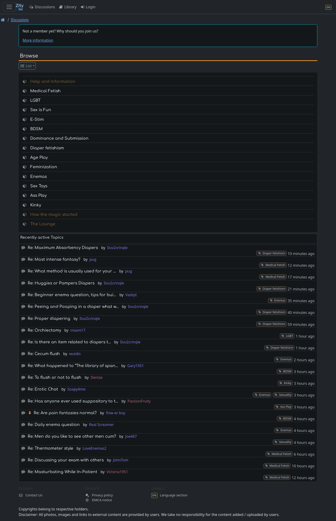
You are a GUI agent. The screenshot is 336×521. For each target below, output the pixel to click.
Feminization (43, 167)
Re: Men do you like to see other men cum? (72, 436)
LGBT (35, 100)
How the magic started (53, 214)
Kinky (35, 205)
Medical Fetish (45, 91)
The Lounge (42, 224)
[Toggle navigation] (9, 7)
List (26, 65)
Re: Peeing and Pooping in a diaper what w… (73, 306)
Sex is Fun (40, 110)
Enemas (38, 176)
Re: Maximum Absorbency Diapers (63, 248)
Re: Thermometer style (50, 448)
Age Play (39, 157)
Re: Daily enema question (54, 425)
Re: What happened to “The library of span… (73, 366)
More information (38, 40)
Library (67, 6)
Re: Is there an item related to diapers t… (69, 342)
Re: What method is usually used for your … (72, 271)
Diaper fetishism (47, 148)
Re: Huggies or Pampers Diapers (61, 283)
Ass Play (38, 195)
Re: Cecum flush (44, 354)
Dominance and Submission (59, 138)
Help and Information (52, 81)
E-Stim (37, 119)
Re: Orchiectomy (44, 330)
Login (88, 6)
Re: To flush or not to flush (54, 377)
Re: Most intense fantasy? (54, 259)
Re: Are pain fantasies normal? (65, 413)
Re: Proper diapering (49, 318)
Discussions (42, 6)
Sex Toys (38, 186)
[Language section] (328, 7)
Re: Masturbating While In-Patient (62, 472)
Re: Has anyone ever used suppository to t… (73, 401)
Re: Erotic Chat (43, 389)
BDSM (36, 129)
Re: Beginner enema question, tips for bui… (72, 295)
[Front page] (3, 19)
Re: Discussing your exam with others (66, 460)
